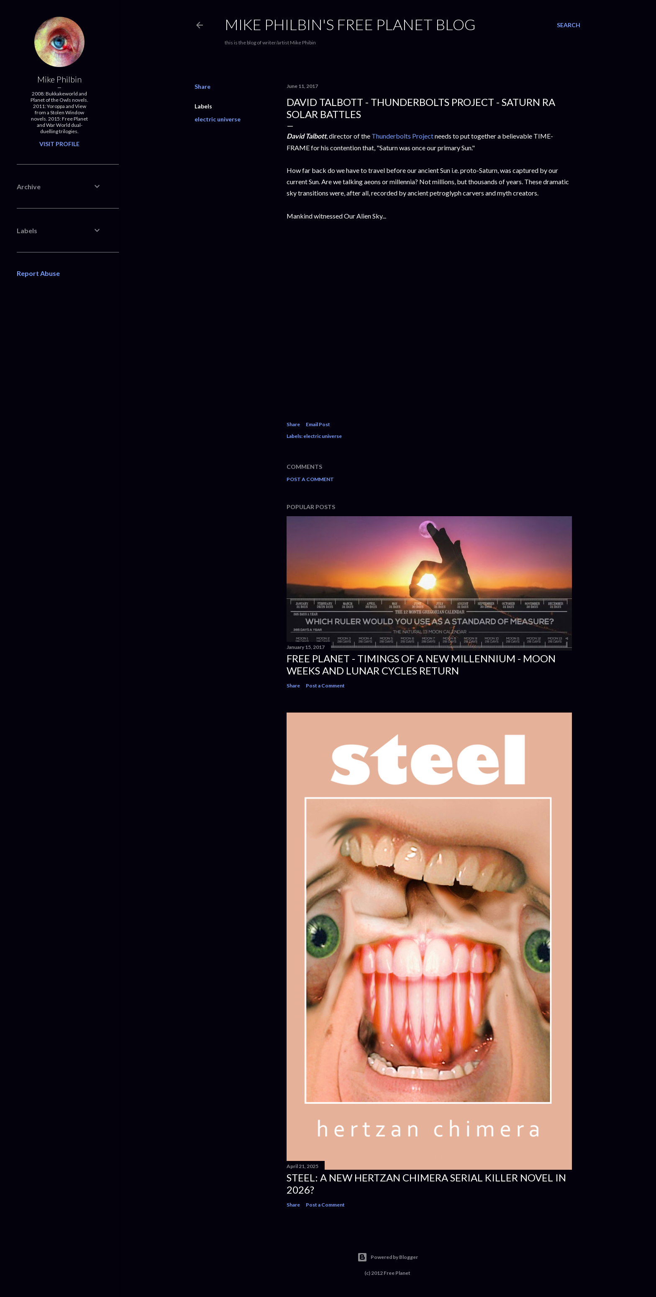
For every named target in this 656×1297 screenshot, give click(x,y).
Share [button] (202, 86)
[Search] (568, 25)
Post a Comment (310, 479)
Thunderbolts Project (402, 136)
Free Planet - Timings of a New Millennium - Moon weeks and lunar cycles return (421, 664)
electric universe (218, 119)
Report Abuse (38, 273)
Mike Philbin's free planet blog (350, 24)
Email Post (318, 424)
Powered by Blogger (387, 1257)
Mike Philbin (59, 79)
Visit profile (59, 143)
